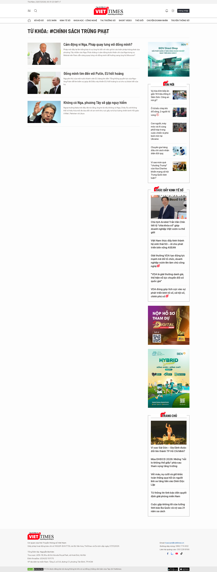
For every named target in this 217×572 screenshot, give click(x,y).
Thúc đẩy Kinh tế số (169, 190)
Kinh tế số (65, 20)
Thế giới (139, 20)
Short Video (125, 20)
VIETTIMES (108, 11)
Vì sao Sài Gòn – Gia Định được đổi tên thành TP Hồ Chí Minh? (168, 449)
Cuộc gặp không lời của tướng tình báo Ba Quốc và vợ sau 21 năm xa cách (168, 508)
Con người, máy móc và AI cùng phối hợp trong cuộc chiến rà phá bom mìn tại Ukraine (159, 131)
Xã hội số (39, 20)
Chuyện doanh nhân (157, 20)
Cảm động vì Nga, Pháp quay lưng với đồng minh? (98, 44)
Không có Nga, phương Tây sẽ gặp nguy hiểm (95, 102)
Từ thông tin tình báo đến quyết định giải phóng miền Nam (169, 494)
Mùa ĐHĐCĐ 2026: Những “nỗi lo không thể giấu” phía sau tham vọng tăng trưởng (168, 463)
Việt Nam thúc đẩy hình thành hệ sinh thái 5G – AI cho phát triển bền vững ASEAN (167, 244)
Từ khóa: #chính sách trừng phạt (68, 31)
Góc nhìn (51, 20)
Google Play (184, 569)
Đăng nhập (183, 11)
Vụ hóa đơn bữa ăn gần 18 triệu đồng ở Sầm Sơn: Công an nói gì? (160, 96)
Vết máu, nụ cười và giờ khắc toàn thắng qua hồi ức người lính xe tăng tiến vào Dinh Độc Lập (167, 479)
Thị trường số (108, 20)
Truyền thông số (180, 20)
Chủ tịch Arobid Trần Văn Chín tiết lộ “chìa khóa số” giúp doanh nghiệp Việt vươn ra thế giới (168, 227)
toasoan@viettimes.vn (174, 543)
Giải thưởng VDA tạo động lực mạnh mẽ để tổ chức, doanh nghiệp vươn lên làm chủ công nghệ (168, 261)
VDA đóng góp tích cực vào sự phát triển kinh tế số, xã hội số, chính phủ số (168, 293)
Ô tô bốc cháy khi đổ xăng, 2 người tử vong (160, 111)
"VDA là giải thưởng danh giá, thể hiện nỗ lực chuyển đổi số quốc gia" (167, 278)
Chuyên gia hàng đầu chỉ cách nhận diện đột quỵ (160, 150)
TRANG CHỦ (169, 416)
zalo (172, 553)
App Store (173, 569)
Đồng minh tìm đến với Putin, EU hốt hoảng (94, 73)
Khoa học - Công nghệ (85, 20)
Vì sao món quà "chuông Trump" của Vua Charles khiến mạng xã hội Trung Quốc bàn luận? (160, 170)
